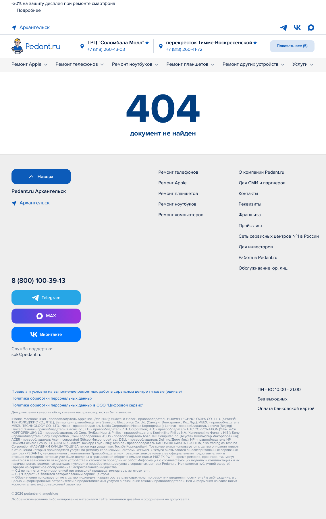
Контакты (248, 193)
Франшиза (250, 215)
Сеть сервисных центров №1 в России (279, 236)
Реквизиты (250, 204)
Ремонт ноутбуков (135, 64)
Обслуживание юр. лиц (263, 268)
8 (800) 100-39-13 (38, 281)
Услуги (303, 64)
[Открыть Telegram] (46, 297)
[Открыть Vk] (46, 334)
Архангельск (30, 27)
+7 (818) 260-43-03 (106, 49)
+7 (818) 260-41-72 (184, 49)
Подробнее (26, 10)
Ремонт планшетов (191, 64)
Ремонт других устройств (254, 64)
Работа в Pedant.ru (258, 257)
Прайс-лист (251, 225)
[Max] (311, 27)
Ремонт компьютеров (180, 215)
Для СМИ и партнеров (262, 183)
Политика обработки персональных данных (51, 399)
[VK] (297, 27)
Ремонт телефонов (80, 64)
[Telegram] (283, 27)
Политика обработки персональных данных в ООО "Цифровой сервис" (77, 406)
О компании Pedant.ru (261, 172)
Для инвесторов (256, 247)
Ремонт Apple (30, 64)
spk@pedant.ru (26, 354)
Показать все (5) (292, 46)
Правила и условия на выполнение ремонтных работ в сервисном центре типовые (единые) (96, 392)
